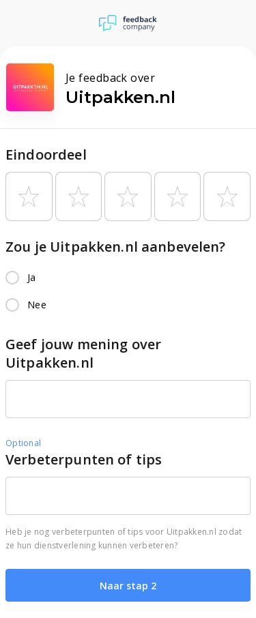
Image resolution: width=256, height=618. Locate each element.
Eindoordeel (46, 154)
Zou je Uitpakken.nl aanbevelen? (115, 246)
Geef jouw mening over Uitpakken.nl (83, 353)
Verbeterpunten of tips (83, 459)
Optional (23, 443)
